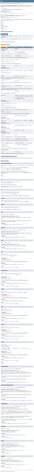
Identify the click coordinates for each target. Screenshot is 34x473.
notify (15, 158)
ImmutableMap (3, 52)
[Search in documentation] (28, 3)
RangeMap (3, 12)
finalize (6, 158)
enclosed (10, 420)
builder (16, 59)
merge (16, 95)
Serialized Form (4, 29)
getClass (11, 158)
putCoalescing (18, 125)
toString (16, 151)
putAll (16, 120)
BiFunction (17, 96)
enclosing (13, 136)
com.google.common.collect (5, 3)
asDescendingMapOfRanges (20, 52)
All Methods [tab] (3, 47)
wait (24, 158)
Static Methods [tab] (11, 47)
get (15, 80)
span (3, 248)
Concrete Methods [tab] (28, 47)
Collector (3, 145)
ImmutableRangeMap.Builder (6, 61)
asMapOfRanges (18, 55)
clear (16, 65)
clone (2, 158)
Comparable (27, 5)
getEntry (16, 85)
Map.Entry (8, 85)
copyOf (16, 70)
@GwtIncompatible (4, 14)
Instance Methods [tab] (19, 47)
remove (16, 130)
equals (16, 76)
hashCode (16, 91)
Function (25, 142)
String (2, 151)
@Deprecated (3, 272)
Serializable (10, 12)
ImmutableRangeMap (16, 3)
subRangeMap (17, 138)
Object (5, 16)
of (15, 103)
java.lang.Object (4, 8)
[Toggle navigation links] (1, 1)
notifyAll (20, 158)
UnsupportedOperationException (8, 267)
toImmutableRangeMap (19, 142)
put (15, 115)
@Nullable (20, 76)
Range (8, 52)
